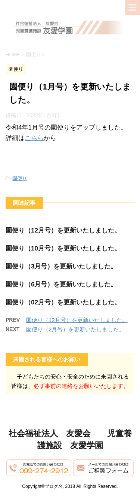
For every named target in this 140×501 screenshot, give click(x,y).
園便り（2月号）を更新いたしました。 (75, 329)
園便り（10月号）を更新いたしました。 (63, 248)
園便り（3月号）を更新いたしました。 (61, 266)
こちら (34, 138)
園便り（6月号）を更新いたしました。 (61, 284)
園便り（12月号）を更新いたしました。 (63, 230)
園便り (19, 178)
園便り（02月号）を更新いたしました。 (63, 302)
